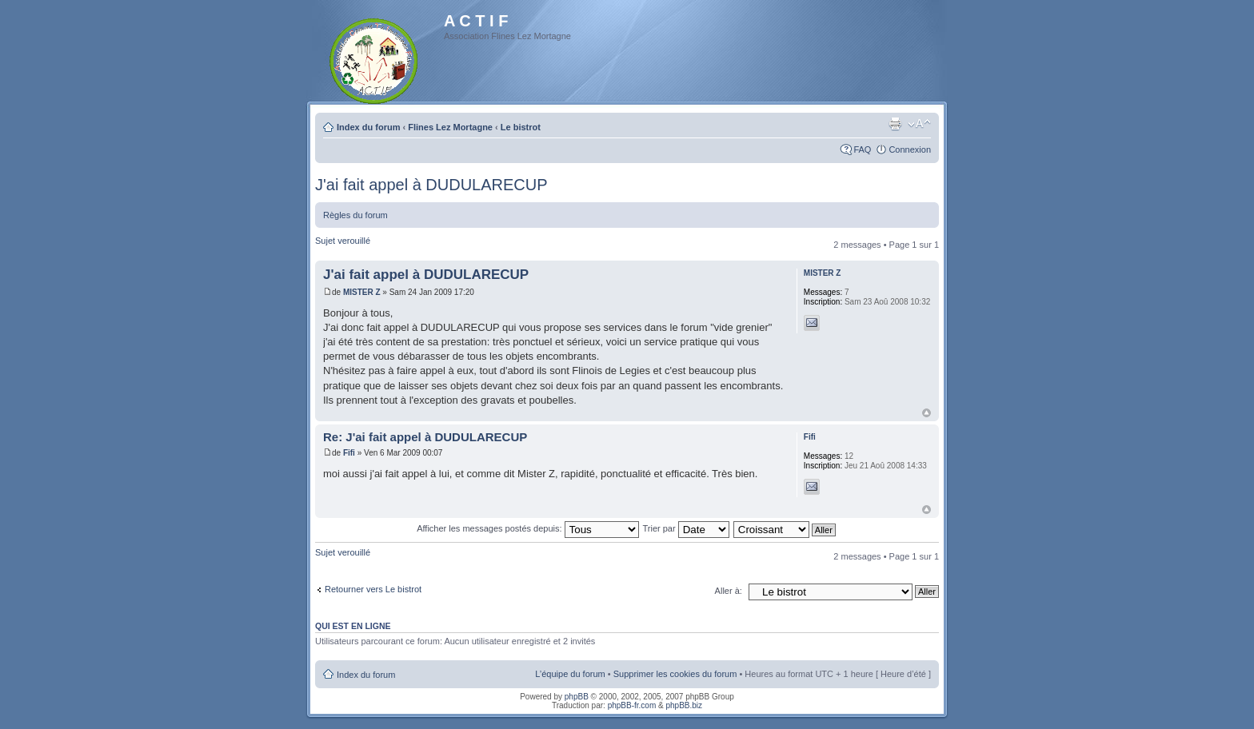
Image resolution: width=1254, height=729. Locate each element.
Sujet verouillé (342, 240)
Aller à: (728, 591)
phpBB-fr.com (632, 705)
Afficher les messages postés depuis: (527, 528)
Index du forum (368, 127)
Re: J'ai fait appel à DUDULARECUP (425, 437)
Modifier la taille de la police (919, 124)
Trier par (685, 528)
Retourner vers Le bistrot (373, 589)
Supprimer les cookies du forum (675, 674)
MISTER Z (362, 292)
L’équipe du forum (570, 674)
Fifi (349, 452)
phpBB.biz (683, 705)
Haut (926, 412)
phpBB (577, 696)
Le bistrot (521, 127)
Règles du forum (355, 215)
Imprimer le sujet (895, 124)
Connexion (910, 149)
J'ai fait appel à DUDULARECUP (431, 184)
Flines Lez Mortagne (450, 127)
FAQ (862, 149)
